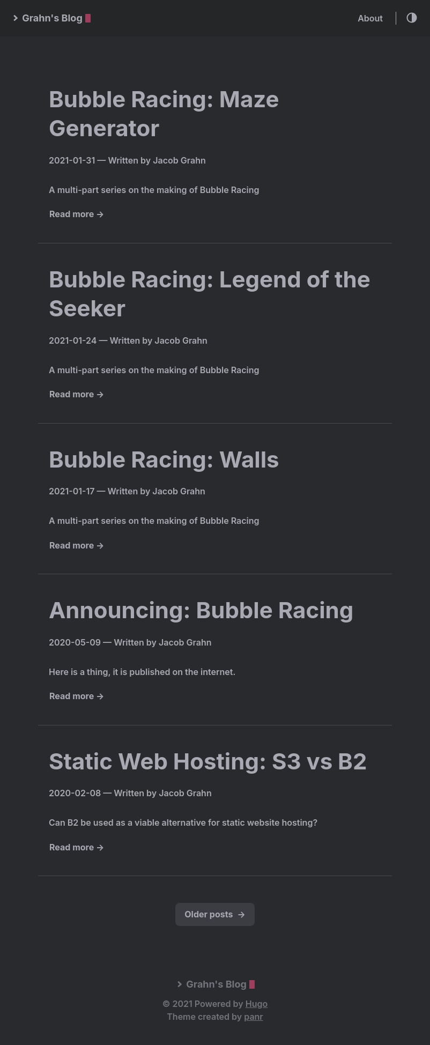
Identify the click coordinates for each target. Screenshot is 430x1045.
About (370, 18)
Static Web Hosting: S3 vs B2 (208, 761)
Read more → (76, 214)
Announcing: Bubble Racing (201, 610)
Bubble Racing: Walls (164, 459)
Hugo (257, 1003)
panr (253, 1016)
